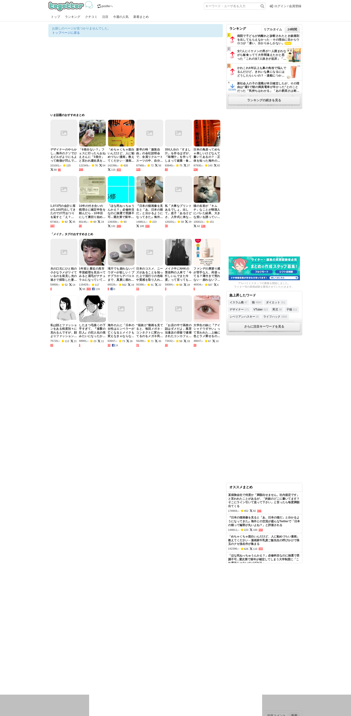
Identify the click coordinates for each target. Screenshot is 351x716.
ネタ (74, 680)
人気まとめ (91, 644)
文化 (171, 674)
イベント (101, 674)
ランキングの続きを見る (264, 100)
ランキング (72, 17)
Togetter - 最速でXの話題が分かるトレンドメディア (71, 6)
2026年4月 (72, 659)
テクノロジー (157, 674)
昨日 (60, 659)
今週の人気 (121, 17)
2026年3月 (88, 659)
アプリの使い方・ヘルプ (190, 644)
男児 (277, 309)
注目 (105, 17)
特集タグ (54, 689)
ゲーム (206, 674)
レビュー (123, 674)
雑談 (135, 674)
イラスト (63, 680)
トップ (55, 17)
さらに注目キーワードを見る (264, 326)
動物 (90, 680)
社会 (74, 674)
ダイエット (275, 302)
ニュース (54, 674)
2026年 (103, 659)
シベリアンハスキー (244, 316)
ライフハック (275, 316)
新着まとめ (141, 17)
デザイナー (239, 309)
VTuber (260, 309)
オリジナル (143, 644)
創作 (51, 680)
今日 (51, 659)
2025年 (115, 659)
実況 (90, 674)
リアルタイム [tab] (273, 29)
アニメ (195, 674)
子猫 (291, 309)
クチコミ (91, 17)
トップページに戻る (66, 32)
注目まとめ (56, 644)
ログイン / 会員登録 (285, 6)
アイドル (182, 674)
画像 (82, 680)
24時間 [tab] (292, 29)
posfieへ (105, 6)
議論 (82, 674)
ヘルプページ (162, 644)
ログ (112, 674)
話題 (66, 674)
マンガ (217, 674)
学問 (143, 674)
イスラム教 (238, 302)
